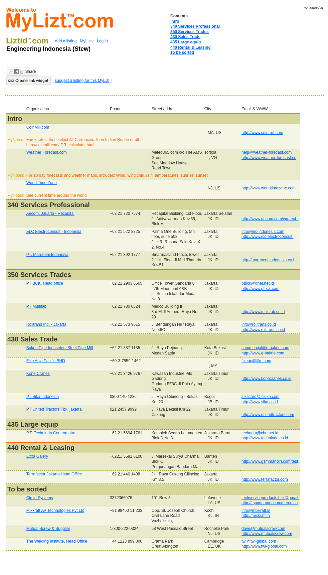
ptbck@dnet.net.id (257, 283)
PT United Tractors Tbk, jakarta (54, 409)
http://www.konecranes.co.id (266, 378)
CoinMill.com (37, 127)
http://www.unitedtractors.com (267, 414)
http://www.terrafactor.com (264, 479)
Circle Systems (39, 497)
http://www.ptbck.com (260, 288)
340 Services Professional (195, 26)
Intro (174, 21)
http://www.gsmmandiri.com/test (269, 461)
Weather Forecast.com (46, 152)
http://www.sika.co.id (259, 402)
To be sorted (182, 52)
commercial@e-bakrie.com (265, 347)
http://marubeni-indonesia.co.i (267, 260)
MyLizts (87, 41)
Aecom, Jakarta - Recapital (50, 213)
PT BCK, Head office (44, 283)
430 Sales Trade (185, 36)
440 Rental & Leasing (190, 47)
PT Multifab (36, 306)
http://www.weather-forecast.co (268, 157)
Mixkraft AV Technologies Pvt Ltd (55, 510)
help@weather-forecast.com (266, 152)
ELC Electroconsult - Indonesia (53, 231)
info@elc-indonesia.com (262, 231)
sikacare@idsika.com (260, 396)
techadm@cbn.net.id (259, 433)
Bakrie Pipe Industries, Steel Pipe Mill (59, 347)
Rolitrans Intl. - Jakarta (46, 324)
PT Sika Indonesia (42, 396)
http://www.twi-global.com (264, 546)
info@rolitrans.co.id (258, 324)
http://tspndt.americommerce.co (269, 502)
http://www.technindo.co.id (264, 438)
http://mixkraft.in (255, 515)
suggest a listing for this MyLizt (82, 80)
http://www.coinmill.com (262, 132)
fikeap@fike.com (256, 360)
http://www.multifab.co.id (263, 311)
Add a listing (65, 41)
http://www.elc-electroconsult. (267, 236)
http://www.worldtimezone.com (268, 188)
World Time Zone (41, 182)
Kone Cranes (38, 373)
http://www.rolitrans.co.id (263, 329)
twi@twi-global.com (258, 541)
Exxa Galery (37, 456)
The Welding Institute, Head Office (56, 541)
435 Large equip (185, 42)
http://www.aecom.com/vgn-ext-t (270, 219)
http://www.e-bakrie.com (262, 353)
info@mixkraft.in (255, 510)
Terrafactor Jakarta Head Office (54, 474)
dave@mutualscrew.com (263, 528)
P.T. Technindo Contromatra (50, 433)
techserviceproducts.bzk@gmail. (270, 497)
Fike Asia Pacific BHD (45, 360)
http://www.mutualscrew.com (266, 533)
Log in (102, 41)
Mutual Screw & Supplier (48, 528)
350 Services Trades (189, 31)
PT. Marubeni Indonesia (47, 254)
